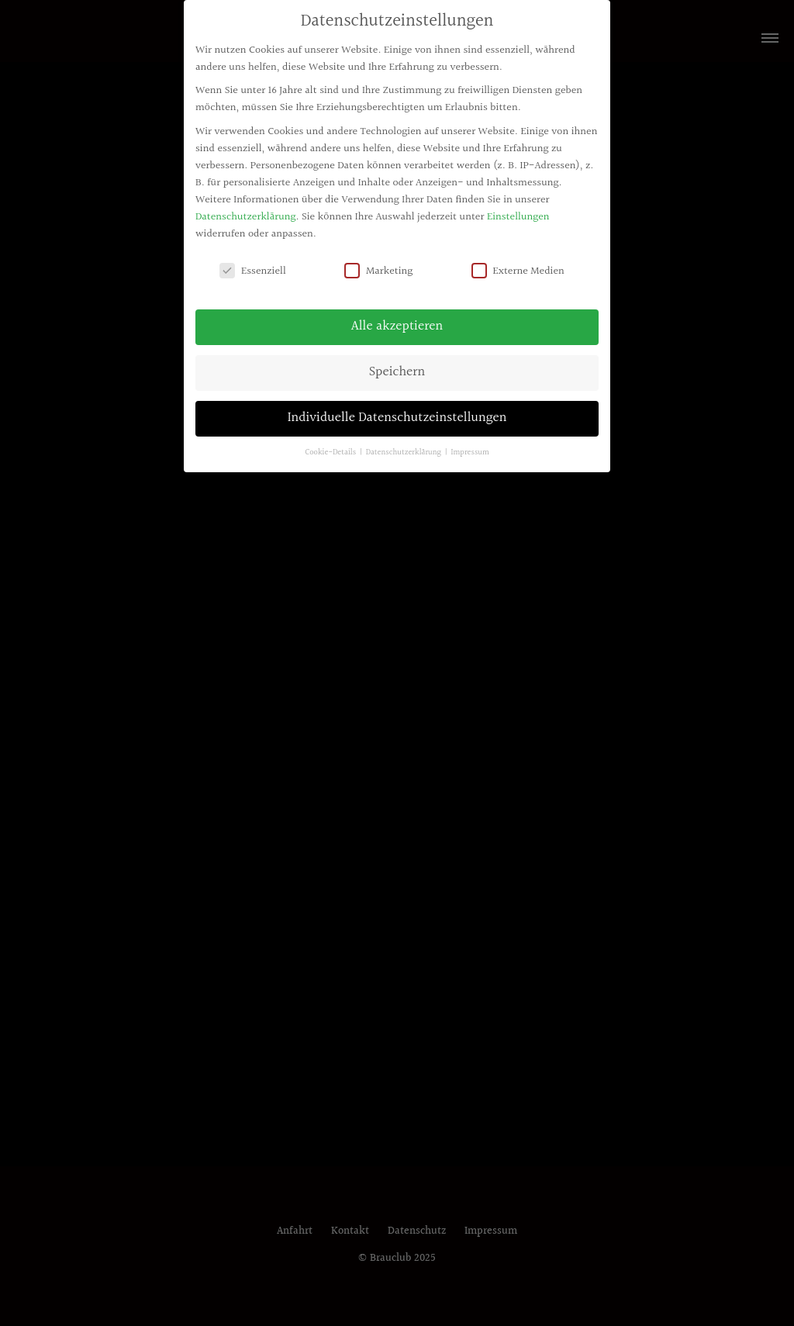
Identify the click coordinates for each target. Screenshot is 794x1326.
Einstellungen (518, 217)
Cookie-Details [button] (331, 453)
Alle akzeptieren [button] (397, 326)
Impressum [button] (470, 453)
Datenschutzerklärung (245, 217)
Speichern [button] (397, 372)
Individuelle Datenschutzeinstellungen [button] (397, 418)
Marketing (378, 271)
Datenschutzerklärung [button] (405, 453)
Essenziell (252, 271)
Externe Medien (517, 271)
